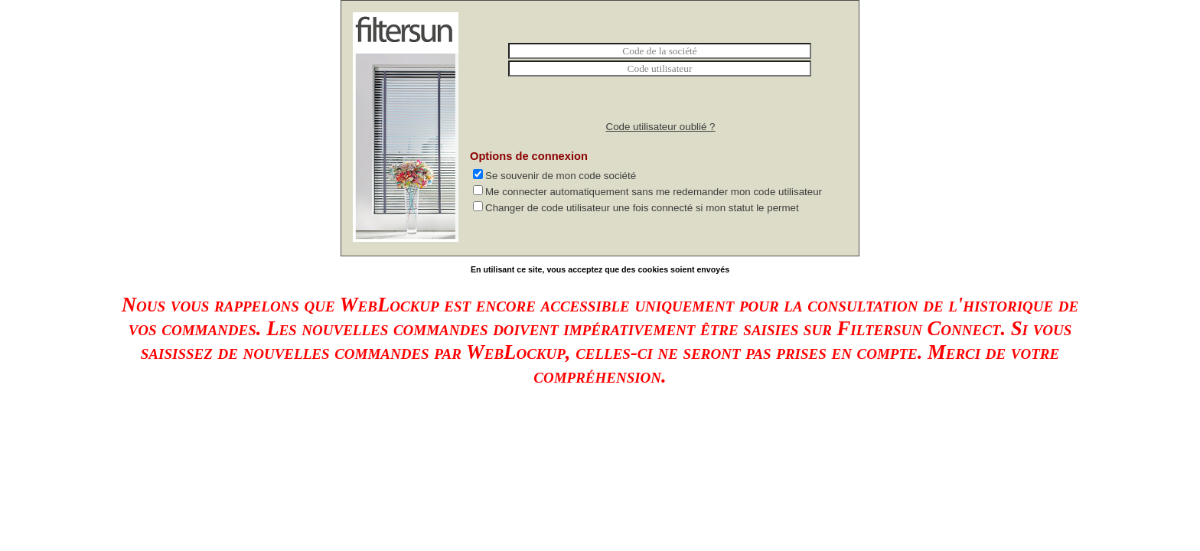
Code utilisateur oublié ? (661, 126)
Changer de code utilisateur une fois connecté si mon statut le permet (643, 208)
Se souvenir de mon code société (562, 175)
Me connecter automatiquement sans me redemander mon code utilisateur (655, 191)
